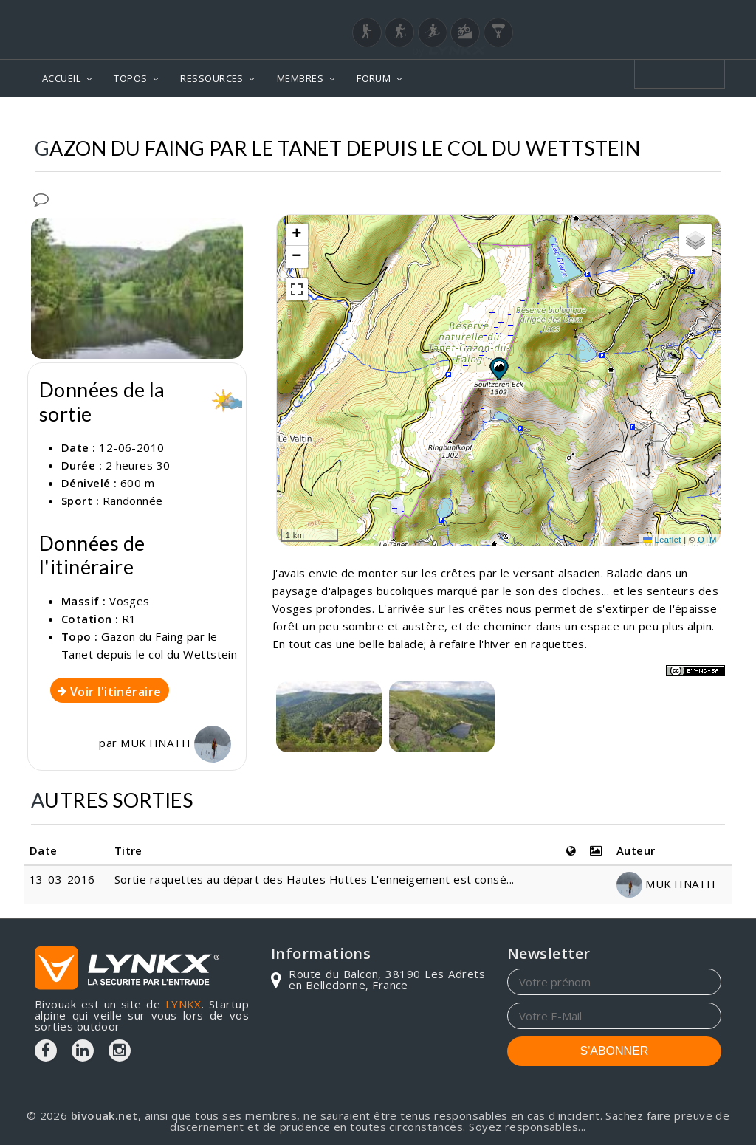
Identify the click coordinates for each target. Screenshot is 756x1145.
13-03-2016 (62, 879)
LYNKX (183, 1004)
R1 (129, 618)
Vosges (129, 601)
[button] (498, 368)
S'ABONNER (614, 1051)
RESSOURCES (212, 78)
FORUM (374, 78)
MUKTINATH (175, 742)
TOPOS (130, 78)
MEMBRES (300, 78)
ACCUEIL (61, 78)
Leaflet (662, 539)
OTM (707, 539)
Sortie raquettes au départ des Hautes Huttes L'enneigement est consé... (314, 879)
